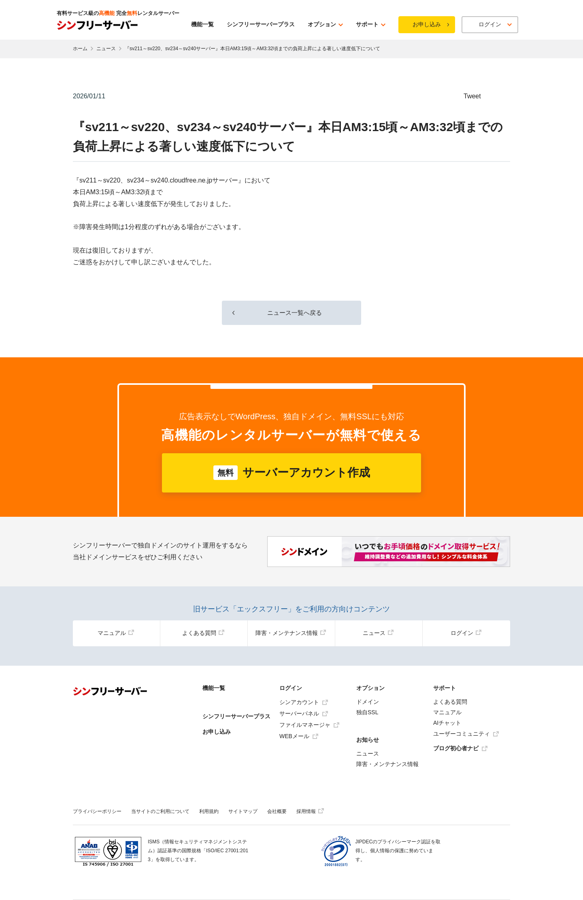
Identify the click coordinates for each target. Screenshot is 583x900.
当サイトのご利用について (160, 811)
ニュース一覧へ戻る (291, 312)
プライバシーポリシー (97, 811)
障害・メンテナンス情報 (290, 633)
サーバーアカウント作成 (291, 472)
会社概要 (277, 811)
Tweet (472, 96)
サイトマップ (242, 811)
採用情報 (310, 811)
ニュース (106, 48)
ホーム (80, 48)
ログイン (466, 633)
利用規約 (209, 811)
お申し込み (427, 24)
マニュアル (116, 633)
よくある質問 (203, 633)
